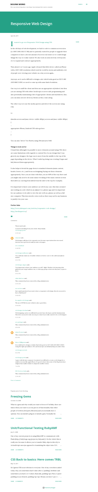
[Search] (80, 4)
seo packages (19, 322)
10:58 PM (17, 295)
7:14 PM (17, 366)
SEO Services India (20, 371)
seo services (19, 288)
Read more (58, 418)
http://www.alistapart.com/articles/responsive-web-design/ (33, 208)
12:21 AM (17, 317)
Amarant (18, 238)
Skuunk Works (17, 4)
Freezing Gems (21, 396)
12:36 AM (17, 376)
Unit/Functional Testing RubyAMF (34, 428)
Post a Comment (16, 380)
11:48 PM (17, 248)
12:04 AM (18, 283)
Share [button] (77, 42)
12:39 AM (18, 233)
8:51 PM (17, 337)
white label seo (19, 278)
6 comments (19, 481)
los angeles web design (22, 300)
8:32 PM (17, 353)
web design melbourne (22, 253)
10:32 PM (18, 273)
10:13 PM (17, 260)
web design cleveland (21, 310)
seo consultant (19, 245)
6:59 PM (17, 327)
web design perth (20, 230)
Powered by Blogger (49, 487)
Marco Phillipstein (20, 342)
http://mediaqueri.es (18, 211)
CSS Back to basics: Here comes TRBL (36, 459)
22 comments (19, 418)
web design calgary (21, 265)
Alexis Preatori (19, 332)
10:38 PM (18, 305)
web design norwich (21, 350)
